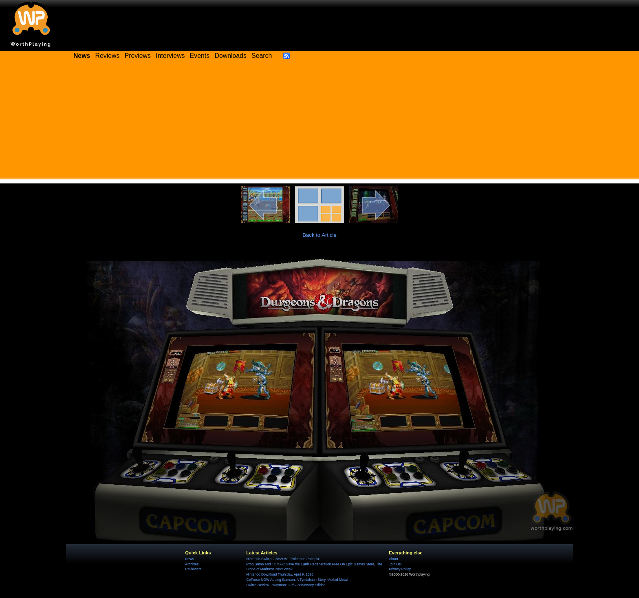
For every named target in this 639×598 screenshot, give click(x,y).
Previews (138, 55)
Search (261, 55)
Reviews (107, 55)
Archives (191, 564)
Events (199, 55)
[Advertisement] (319, 122)
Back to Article (319, 235)
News (189, 559)
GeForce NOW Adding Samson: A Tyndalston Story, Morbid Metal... (298, 580)
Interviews (170, 55)
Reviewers (193, 569)
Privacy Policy (399, 569)
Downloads (231, 55)
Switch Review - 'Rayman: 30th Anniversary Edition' (286, 585)
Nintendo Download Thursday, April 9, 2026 (279, 574)
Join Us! (395, 564)
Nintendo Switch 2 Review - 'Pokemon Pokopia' (283, 559)
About (393, 559)
